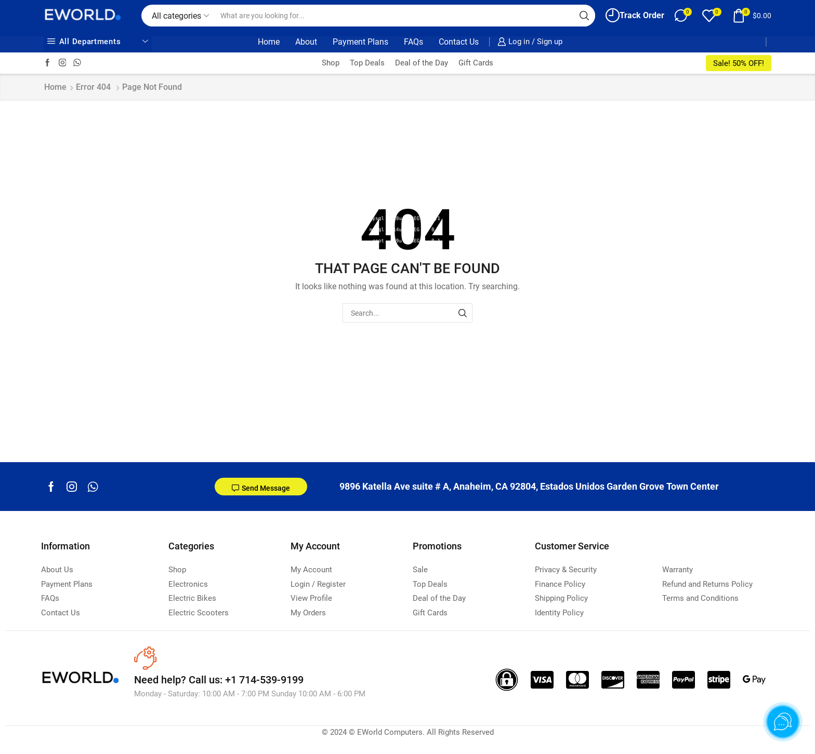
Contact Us (459, 42)
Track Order (635, 15)
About (306, 42)
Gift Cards (475, 63)
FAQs (413, 42)
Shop (330, 63)
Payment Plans (360, 42)
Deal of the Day (421, 63)
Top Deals (367, 63)
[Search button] (584, 15)
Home (269, 42)
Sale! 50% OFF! (738, 63)
